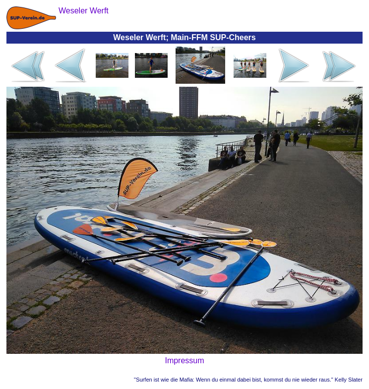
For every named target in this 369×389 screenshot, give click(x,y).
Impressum (184, 360)
